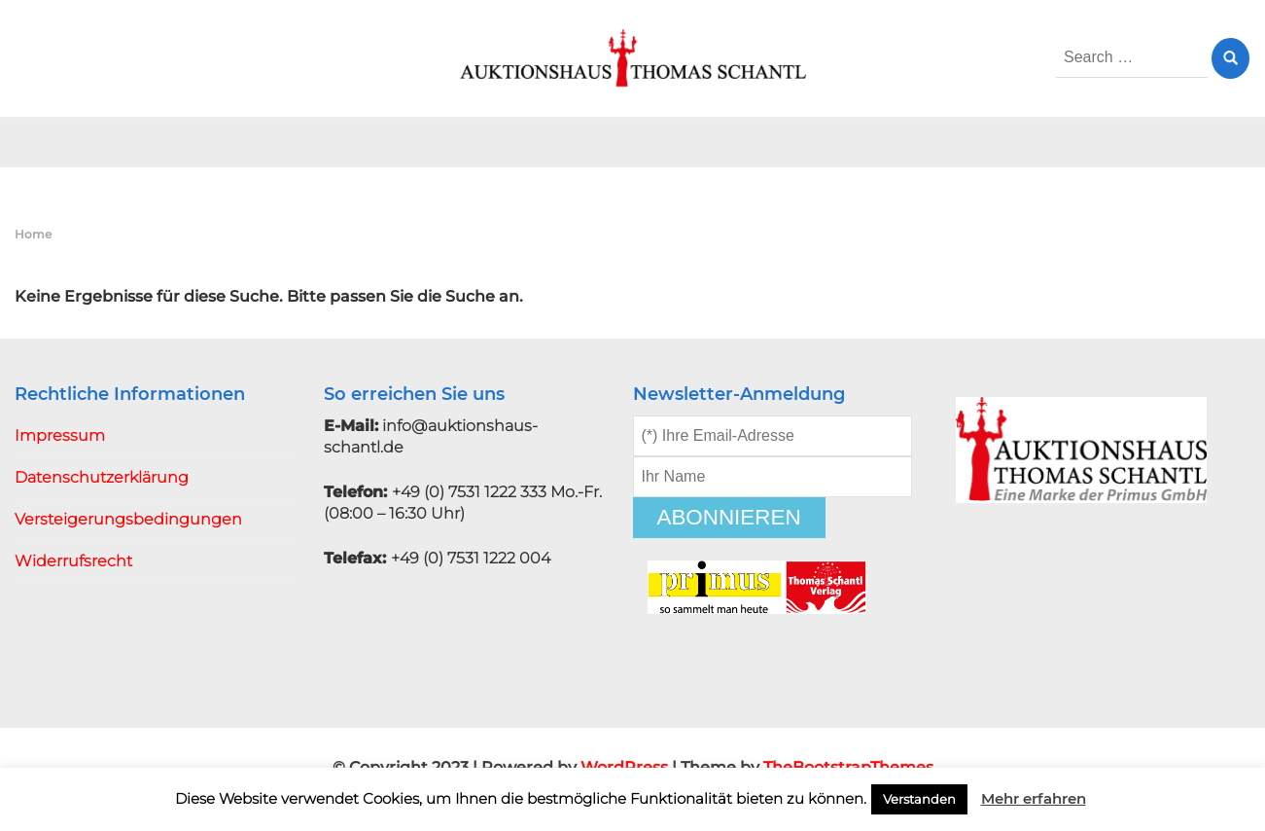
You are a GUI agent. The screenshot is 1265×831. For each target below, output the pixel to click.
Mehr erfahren (1033, 798)
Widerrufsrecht (73, 561)
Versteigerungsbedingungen (128, 519)
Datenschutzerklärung (102, 477)
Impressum (60, 435)
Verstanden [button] (919, 799)
